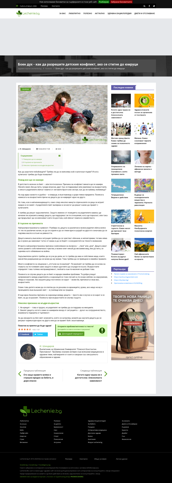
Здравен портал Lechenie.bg (29, 68)
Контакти (56, 6)
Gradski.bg (24, 465)
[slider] (25, 329)
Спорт (56, 436)
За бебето (92, 424)
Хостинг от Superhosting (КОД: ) (65, 477)
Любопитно (74, 13)
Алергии (23, 436)
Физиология (126, 439)
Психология (58, 439)
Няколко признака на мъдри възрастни (38, 165)
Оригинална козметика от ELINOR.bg (128, 283)
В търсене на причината (32, 162)
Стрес (22, 439)
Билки (90, 436)
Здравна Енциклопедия (97, 421)
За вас (62, 13)
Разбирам (104, 1)
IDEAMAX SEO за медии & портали (33, 477)
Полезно (87, 13)
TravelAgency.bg (44, 465)
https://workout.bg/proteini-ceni (126, 277)
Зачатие (23, 427)
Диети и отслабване (144, 13)
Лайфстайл (24, 433)
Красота (125, 430)
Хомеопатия (58, 433)
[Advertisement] (86, 37)
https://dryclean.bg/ (121, 280)
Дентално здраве (94, 433)
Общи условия (100, 459)
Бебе (22, 430)
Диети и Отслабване (129, 424)
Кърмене (125, 427)
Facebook (24, 334)
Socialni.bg (33, 465)
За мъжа (23, 424)
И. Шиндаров (25, 149)
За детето (57, 424)
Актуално (100, 13)
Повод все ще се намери (32, 159)
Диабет (124, 433)
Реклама (44, 6)
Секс (55, 430)
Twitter (39, 334)
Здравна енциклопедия (119, 13)
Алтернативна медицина (97, 430)
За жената (126, 421)
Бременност (58, 427)
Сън (123, 436)
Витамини (24, 442)
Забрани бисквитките (121, 1)
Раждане (91, 427)
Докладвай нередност (71, 333)
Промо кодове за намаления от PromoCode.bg (131, 274)
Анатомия (92, 439)
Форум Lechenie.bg (95, 442)
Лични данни (121, 459)
